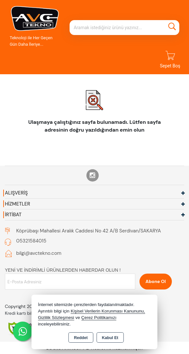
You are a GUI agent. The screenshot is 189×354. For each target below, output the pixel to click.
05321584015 (31, 241)
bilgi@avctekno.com (38, 253)
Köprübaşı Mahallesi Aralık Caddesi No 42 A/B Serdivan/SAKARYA (88, 231)
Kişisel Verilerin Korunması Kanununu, (108, 311)
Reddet (80, 338)
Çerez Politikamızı (99, 317)
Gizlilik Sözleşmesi (56, 317)
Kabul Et (110, 338)
